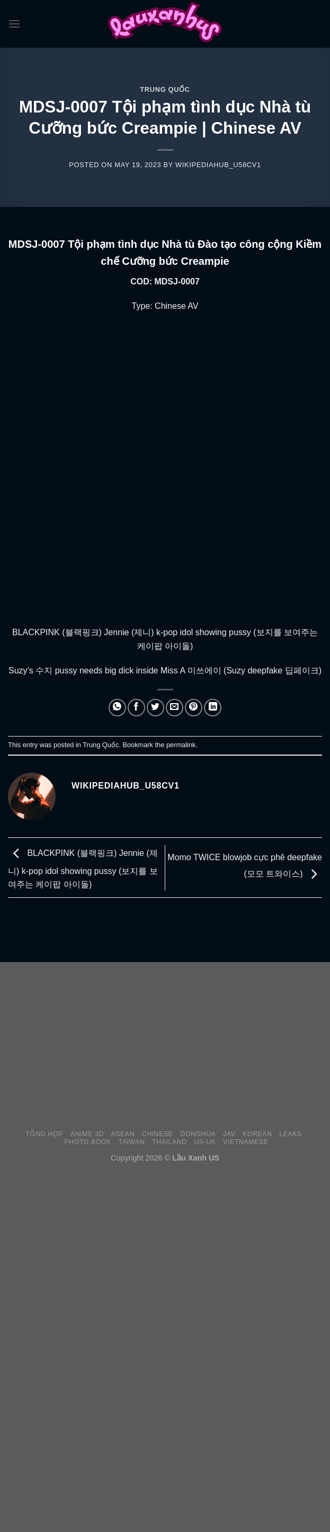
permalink (180, 745)
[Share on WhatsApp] (117, 707)
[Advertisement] (169, 1046)
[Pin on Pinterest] (193, 707)
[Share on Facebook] (136, 707)
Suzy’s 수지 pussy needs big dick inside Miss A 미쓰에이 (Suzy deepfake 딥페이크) (165, 670)
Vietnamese (245, 1142)
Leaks (290, 1134)
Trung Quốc (165, 89)
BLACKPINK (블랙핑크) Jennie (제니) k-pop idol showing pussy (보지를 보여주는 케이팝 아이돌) (83, 869)
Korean (257, 1134)
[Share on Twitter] (155, 707)
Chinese (157, 1134)
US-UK (205, 1142)
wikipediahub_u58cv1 (218, 165)
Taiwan (132, 1142)
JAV (229, 1134)
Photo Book (88, 1142)
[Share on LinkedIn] (212, 707)
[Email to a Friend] (174, 707)
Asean (123, 1134)
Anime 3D (87, 1134)
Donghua (198, 1134)
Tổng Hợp (44, 1134)
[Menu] (14, 24)
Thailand (169, 1142)
